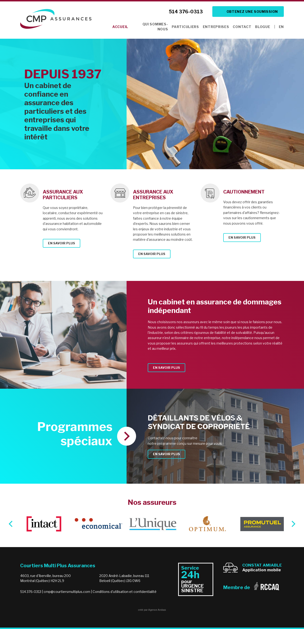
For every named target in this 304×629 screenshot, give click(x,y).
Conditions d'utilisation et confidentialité (125, 592)
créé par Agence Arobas (152, 609)
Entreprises (216, 27)
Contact (242, 27)
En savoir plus (61, 243)
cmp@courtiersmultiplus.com (67, 592)
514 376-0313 (186, 11)
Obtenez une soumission (252, 11)
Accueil (120, 27)
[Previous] (11, 524)
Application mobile (262, 567)
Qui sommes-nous (155, 26)
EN (281, 27)
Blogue (262, 27)
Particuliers (185, 27)
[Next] (293, 524)
